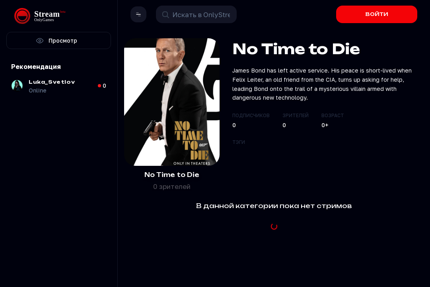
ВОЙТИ (377, 14)
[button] (138, 14)
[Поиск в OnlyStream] (196, 14)
